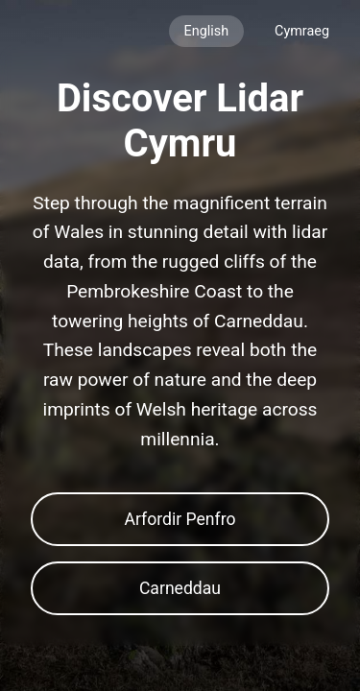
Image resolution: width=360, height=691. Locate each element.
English (206, 31)
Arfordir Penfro (179, 519)
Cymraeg (302, 31)
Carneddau (180, 588)
